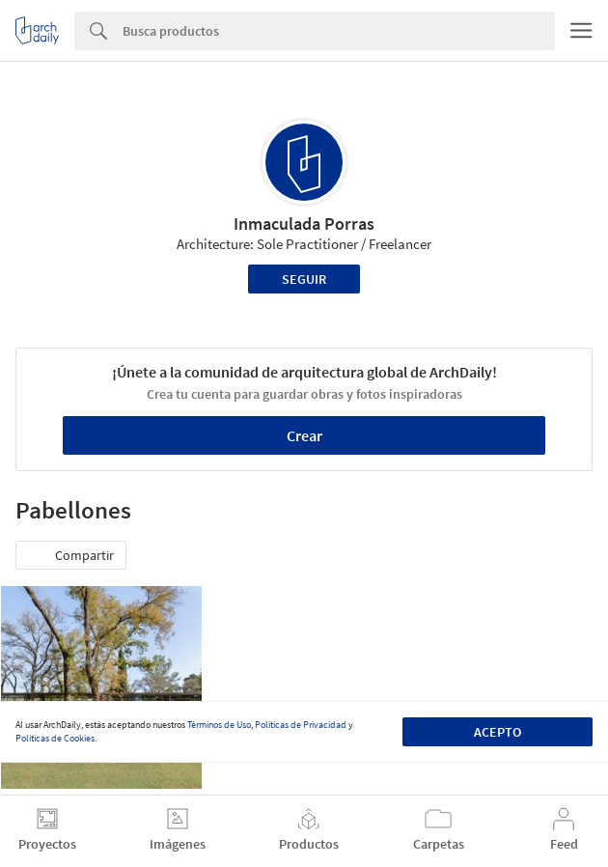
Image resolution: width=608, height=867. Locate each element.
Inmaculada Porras (304, 223)
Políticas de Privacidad (300, 724)
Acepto (497, 732)
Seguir (304, 279)
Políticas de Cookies (55, 738)
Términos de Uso (219, 724)
